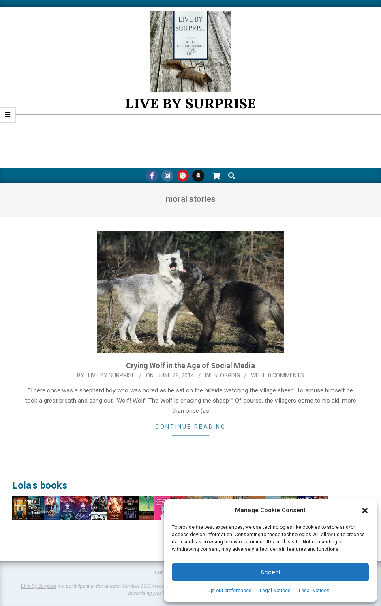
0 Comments (286, 375)
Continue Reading (190, 426)
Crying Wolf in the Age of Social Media (190, 365)
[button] (365, 511)
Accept (270, 572)
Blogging (227, 375)
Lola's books (39, 485)
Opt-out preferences (229, 590)
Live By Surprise (38, 586)
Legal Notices (275, 590)
